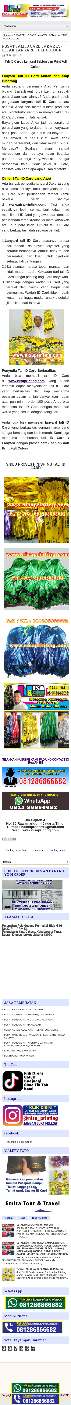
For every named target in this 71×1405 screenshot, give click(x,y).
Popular (9, 1218)
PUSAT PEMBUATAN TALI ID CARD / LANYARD (29, 1019)
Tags (22, 1218)
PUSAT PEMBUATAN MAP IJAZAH (22, 1024)
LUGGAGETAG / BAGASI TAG (20, 1050)
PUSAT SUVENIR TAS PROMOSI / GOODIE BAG (29, 1014)
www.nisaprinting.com (27, 381)
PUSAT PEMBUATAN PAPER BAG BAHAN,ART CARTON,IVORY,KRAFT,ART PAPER (28, 1044)
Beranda (38, 850)
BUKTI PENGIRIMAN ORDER (19, 1055)
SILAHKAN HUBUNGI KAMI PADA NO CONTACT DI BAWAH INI (35, 761)
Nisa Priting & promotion (19, 1141)
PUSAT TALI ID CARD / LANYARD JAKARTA (39, 1269)
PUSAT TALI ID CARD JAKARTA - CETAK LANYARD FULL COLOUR (32, 48)
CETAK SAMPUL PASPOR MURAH (34, 1224)
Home (6, 35)
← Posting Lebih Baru (15, 850)
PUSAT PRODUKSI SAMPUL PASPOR (23, 1009)
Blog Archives (39, 1218)
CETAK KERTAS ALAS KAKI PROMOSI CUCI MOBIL (31, 1029)
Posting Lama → (59, 850)
